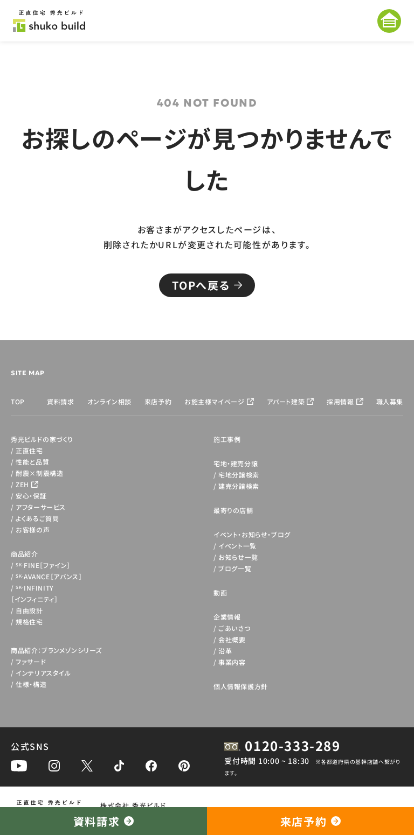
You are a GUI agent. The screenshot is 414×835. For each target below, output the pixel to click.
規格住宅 (29, 621)
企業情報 (226, 616)
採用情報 (340, 401)
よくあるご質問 (37, 518)
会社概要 (231, 639)
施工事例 (226, 439)
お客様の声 (33, 529)
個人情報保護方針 (240, 686)
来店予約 (157, 401)
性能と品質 (32, 461)
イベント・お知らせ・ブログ (252, 534)
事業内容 (231, 661)
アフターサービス (41, 506)
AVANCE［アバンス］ (49, 576)
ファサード (31, 661)
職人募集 (389, 401)
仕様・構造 (31, 684)
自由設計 (29, 610)
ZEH (22, 484)
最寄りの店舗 (233, 510)
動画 (220, 592)
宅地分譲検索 (238, 474)
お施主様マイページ (214, 401)
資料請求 (60, 401)
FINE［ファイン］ (43, 565)
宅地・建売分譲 (235, 463)
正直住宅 (29, 450)
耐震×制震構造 (39, 473)
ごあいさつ (234, 628)
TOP (18, 401)
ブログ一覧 (234, 568)
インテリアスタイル (43, 672)
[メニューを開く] (389, 21)
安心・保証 (31, 495)
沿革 (225, 650)
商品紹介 (24, 553)
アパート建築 (286, 401)
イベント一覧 (237, 545)
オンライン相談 (109, 401)
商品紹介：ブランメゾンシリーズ (56, 650)
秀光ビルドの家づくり (42, 439)
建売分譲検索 (238, 485)
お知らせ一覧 (238, 557)
